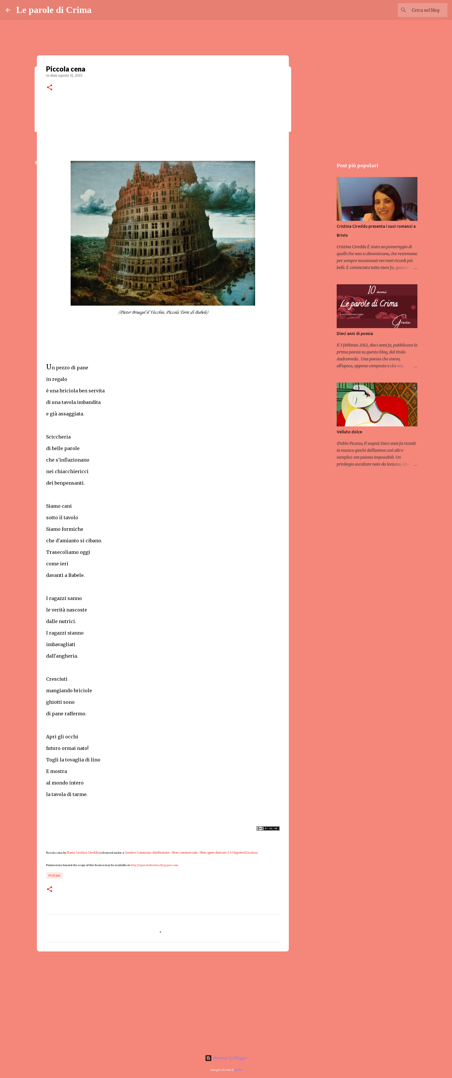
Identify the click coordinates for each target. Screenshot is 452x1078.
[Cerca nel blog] (417, 10)
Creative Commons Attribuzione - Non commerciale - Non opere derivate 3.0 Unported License (191, 853)
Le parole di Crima (54, 10)
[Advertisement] (163, 1000)
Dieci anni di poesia (355, 333)
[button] (49, 88)
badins (238, 1070)
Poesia (54, 875)
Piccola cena (54, 852)
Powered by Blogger (226, 1058)
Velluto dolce (349, 432)
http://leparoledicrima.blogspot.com (154, 865)
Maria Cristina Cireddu (83, 853)
